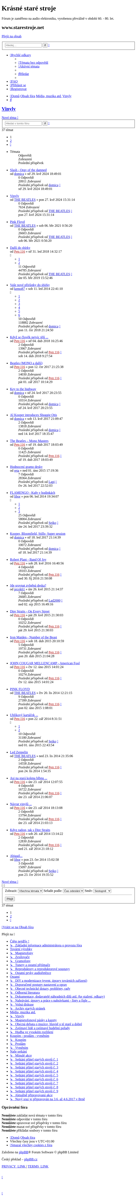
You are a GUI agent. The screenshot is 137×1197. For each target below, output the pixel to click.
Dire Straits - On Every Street (30, 611)
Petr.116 (19, 251)
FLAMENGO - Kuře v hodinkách (32, 492)
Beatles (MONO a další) (26, 363)
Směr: (98, 891)
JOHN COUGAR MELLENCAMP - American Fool (45, 663)
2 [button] (11, 141)
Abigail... (16, 856)
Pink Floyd (17, 222)
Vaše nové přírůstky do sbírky (30, 285)
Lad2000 (54, 600)
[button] (10, 144)
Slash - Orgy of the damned (28, 170)
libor (17, 496)
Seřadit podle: (64, 891)
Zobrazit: (24, 891)
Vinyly (9, 108)
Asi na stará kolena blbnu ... (28, 778)
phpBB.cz (30, 1159)
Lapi (52, 482)
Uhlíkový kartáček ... (24, 715)
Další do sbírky (20, 248)
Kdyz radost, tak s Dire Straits (30, 830)
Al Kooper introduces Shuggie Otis (33, 415)
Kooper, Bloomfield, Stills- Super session (37, 533)
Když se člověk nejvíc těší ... (29, 337)
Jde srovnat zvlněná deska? (28, 585)
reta (16, 470)
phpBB (23, 1152)
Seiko (52, 523)
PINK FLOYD (20, 689)
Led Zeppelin (19, 752)
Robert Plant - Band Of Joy (28, 559)
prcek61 (19, 589)
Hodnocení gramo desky (26, 467)
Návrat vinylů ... (21, 804)
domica (19, 174)
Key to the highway (23, 389)
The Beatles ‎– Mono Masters (29, 441)
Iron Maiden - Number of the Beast (33, 637)
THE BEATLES (25, 199)
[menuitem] (33, 62)
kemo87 (19, 288)
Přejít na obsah (11, 36)
